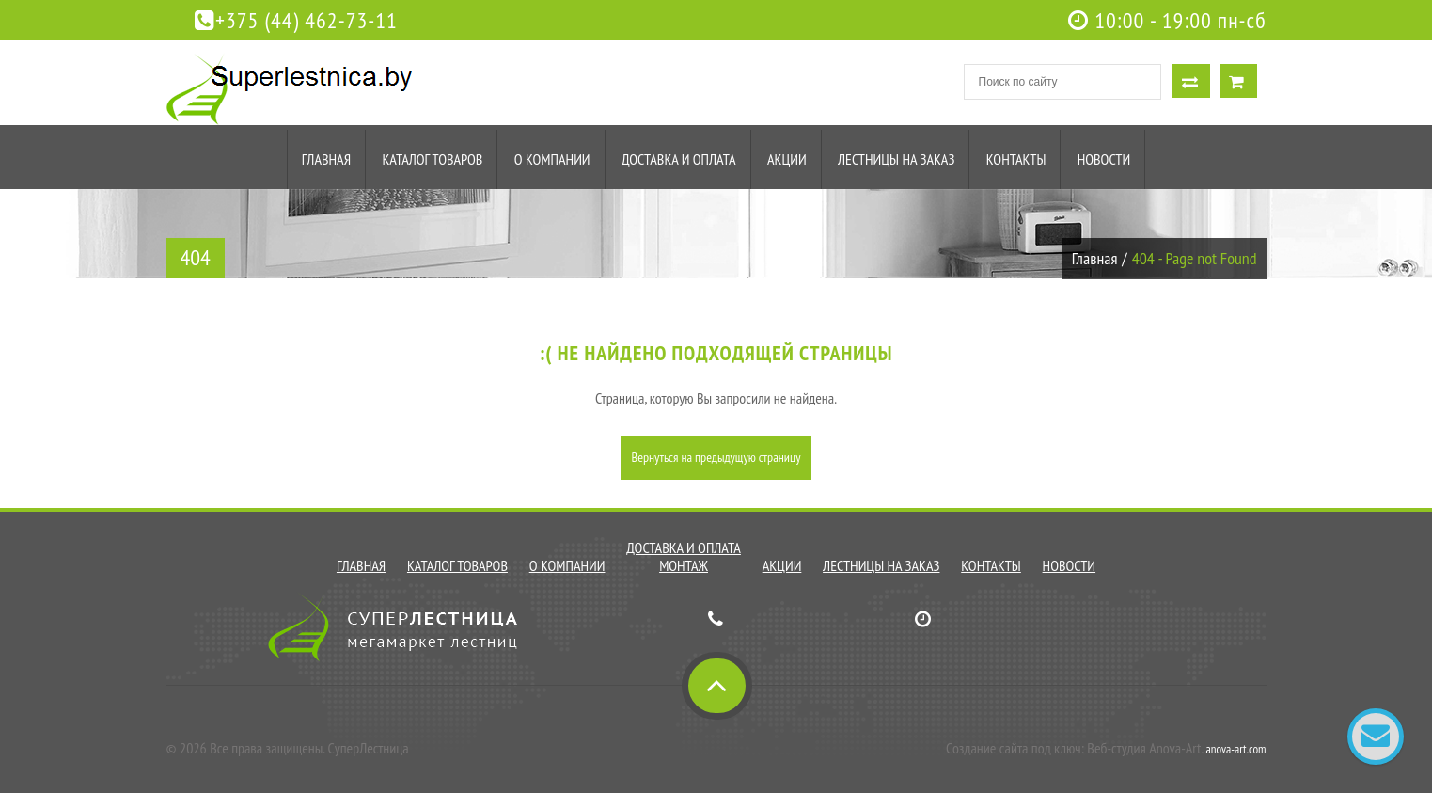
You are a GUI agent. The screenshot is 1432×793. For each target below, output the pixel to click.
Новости (1104, 159)
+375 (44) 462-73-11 (296, 20)
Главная (326, 159)
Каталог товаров (432, 159)
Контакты (1016, 159)
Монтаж (683, 565)
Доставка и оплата (679, 159)
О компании (552, 159)
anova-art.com (1236, 749)
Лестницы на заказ (896, 159)
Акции (787, 159)
